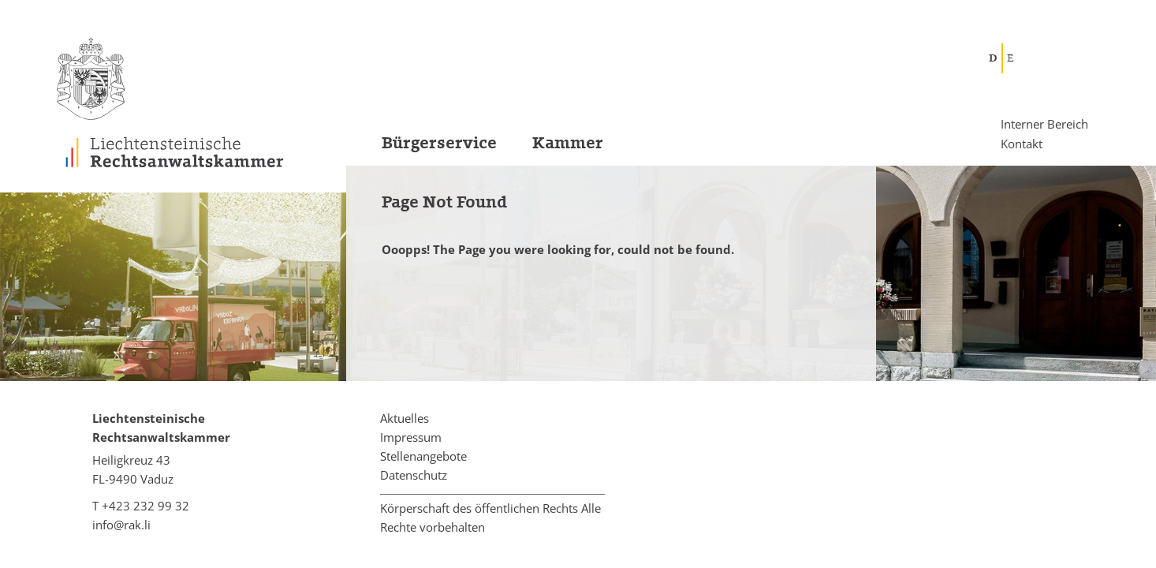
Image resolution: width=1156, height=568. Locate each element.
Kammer (567, 143)
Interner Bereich (1044, 124)
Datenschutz (413, 475)
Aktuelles (404, 418)
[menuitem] (421, 148)
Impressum (411, 437)
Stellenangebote (423, 456)
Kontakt (1021, 143)
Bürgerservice (439, 143)
